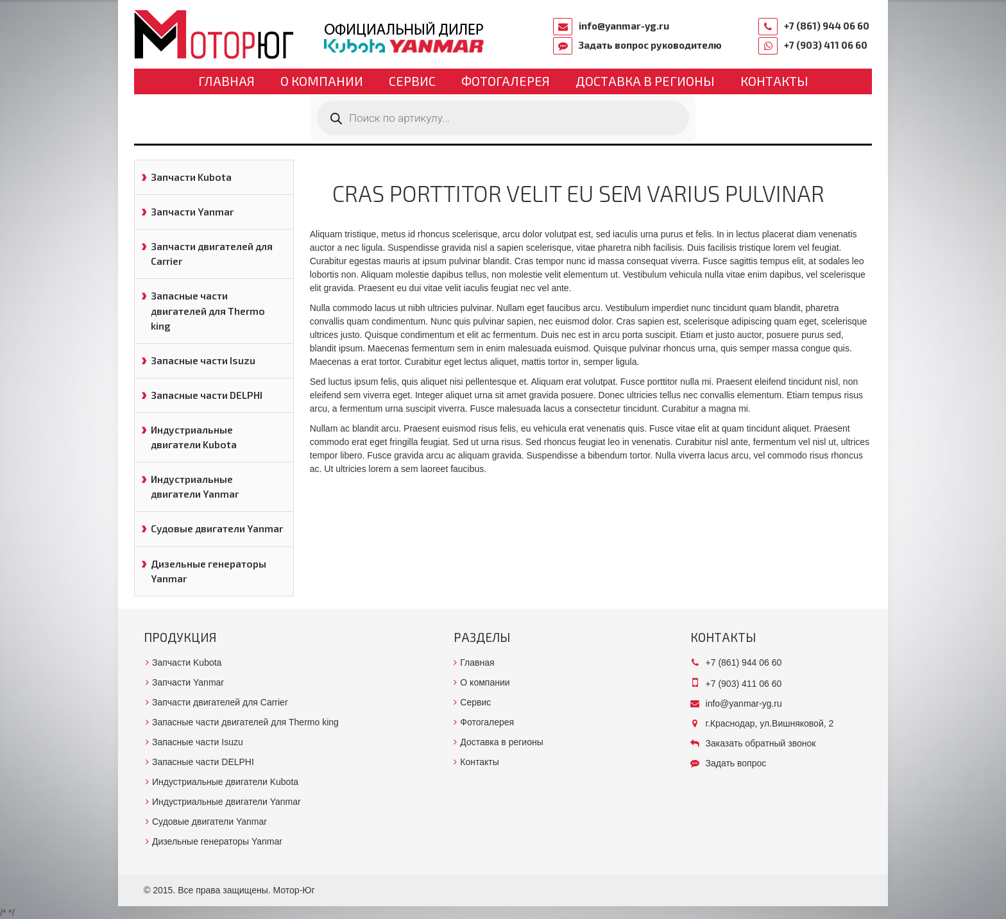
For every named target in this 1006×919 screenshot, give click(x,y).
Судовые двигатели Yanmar (217, 528)
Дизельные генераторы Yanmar (208, 571)
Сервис (412, 81)
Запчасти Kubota (191, 177)
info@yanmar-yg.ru (624, 25)
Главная (226, 81)
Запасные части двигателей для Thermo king (208, 310)
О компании (321, 81)
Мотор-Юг (294, 890)
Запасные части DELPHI (206, 395)
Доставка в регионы (645, 81)
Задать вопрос (736, 763)
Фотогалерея (505, 81)
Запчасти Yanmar (192, 211)
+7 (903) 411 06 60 (825, 45)
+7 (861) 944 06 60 (826, 25)
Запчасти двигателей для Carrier (212, 253)
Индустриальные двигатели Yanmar (195, 486)
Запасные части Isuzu (203, 360)
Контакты (774, 81)
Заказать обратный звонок (761, 743)
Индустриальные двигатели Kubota (194, 437)
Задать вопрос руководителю (650, 45)
